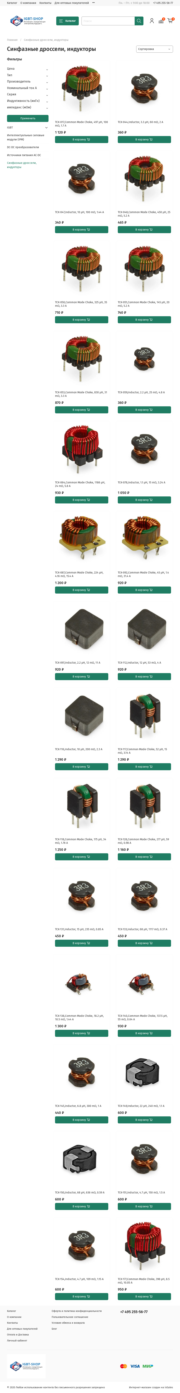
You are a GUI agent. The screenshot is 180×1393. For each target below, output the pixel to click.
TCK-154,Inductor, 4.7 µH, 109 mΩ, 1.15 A (79, 1279)
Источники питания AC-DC (24, 155)
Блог (54, 1328)
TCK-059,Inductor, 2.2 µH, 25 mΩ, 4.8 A (141, 392)
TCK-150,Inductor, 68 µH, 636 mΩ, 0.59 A (79, 1192)
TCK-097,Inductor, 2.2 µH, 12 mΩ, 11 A (77, 662)
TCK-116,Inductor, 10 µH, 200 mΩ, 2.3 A (78, 749)
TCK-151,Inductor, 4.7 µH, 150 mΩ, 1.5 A (141, 1192)
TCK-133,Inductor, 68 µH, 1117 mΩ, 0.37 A (142, 929)
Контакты (45, 3)
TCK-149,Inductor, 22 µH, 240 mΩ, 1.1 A (141, 1106)
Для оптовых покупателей (72, 3)
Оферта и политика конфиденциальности (77, 1311)
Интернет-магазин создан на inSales (151, 1387)
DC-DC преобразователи (23, 147)
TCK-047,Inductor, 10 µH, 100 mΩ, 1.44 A (79, 212)
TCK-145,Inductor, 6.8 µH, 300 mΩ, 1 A (78, 1106)
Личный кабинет (17, 1340)
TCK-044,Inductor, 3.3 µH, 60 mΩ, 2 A (140, 122)
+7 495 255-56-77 (163, 3)
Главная (12, 40)
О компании (28, 3)
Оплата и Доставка (18, 1334)
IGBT (10, 127)
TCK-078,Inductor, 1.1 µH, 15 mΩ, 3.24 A (141, 482)
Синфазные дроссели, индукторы (22, 165)
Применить (27, 118)
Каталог (12, 3)
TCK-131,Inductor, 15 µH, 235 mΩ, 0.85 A (79, 929)
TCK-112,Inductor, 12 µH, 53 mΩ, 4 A (139, 662)
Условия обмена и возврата (68, 1322)
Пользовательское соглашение (70, 1317)
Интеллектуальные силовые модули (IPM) (25, 137)
